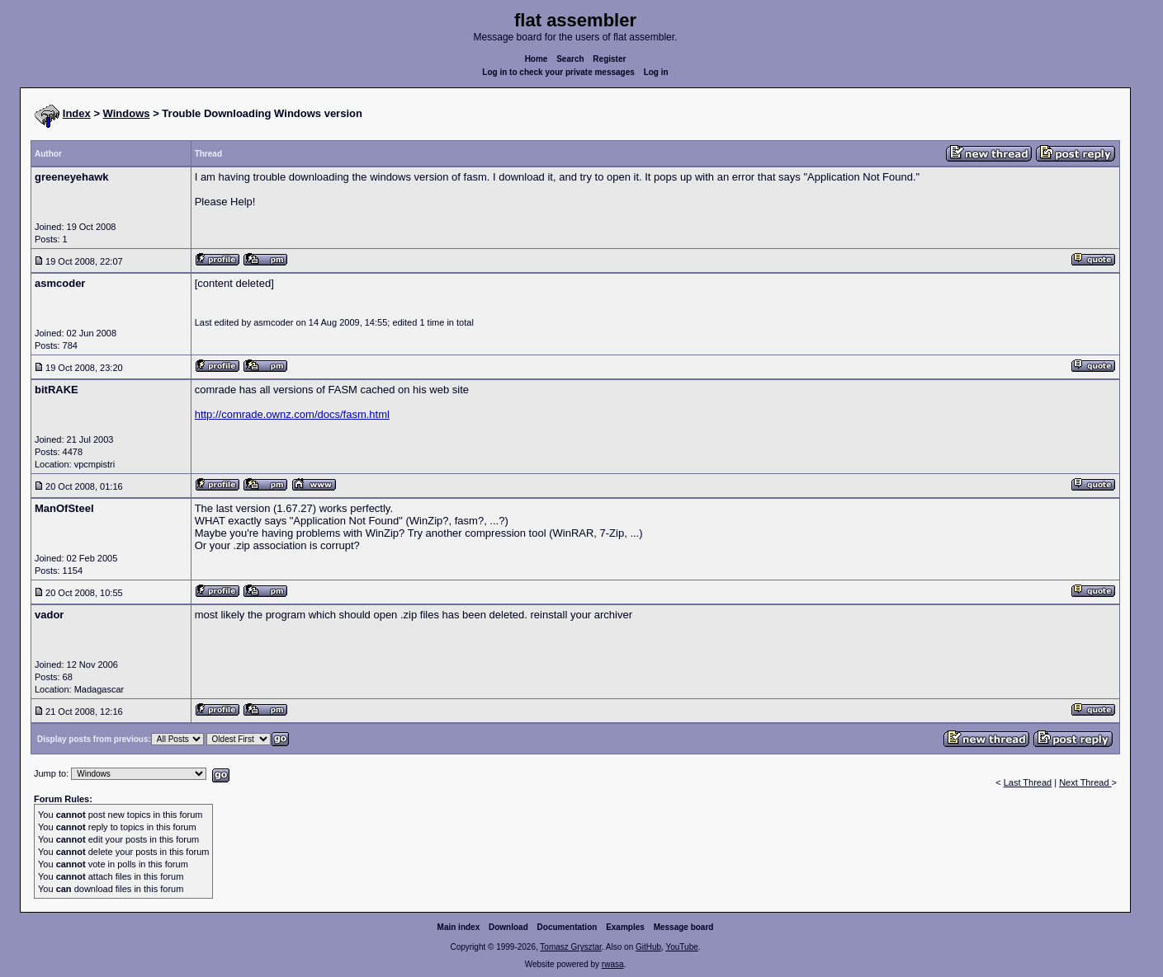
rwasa (613, 964)
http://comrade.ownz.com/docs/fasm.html (292, 414)
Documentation (567, 927)
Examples (625, 927)
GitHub (648, 946)
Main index (458, 927)
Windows (126, 113)
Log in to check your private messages (558, 72)
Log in (656, 72)
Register (609, 58)
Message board (684, 927)
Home (536, 58)
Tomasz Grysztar (570, 946)
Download (508, 927)
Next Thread (1085, 782)
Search (570, 58)
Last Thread (1028, 782)
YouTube (681, 946)
